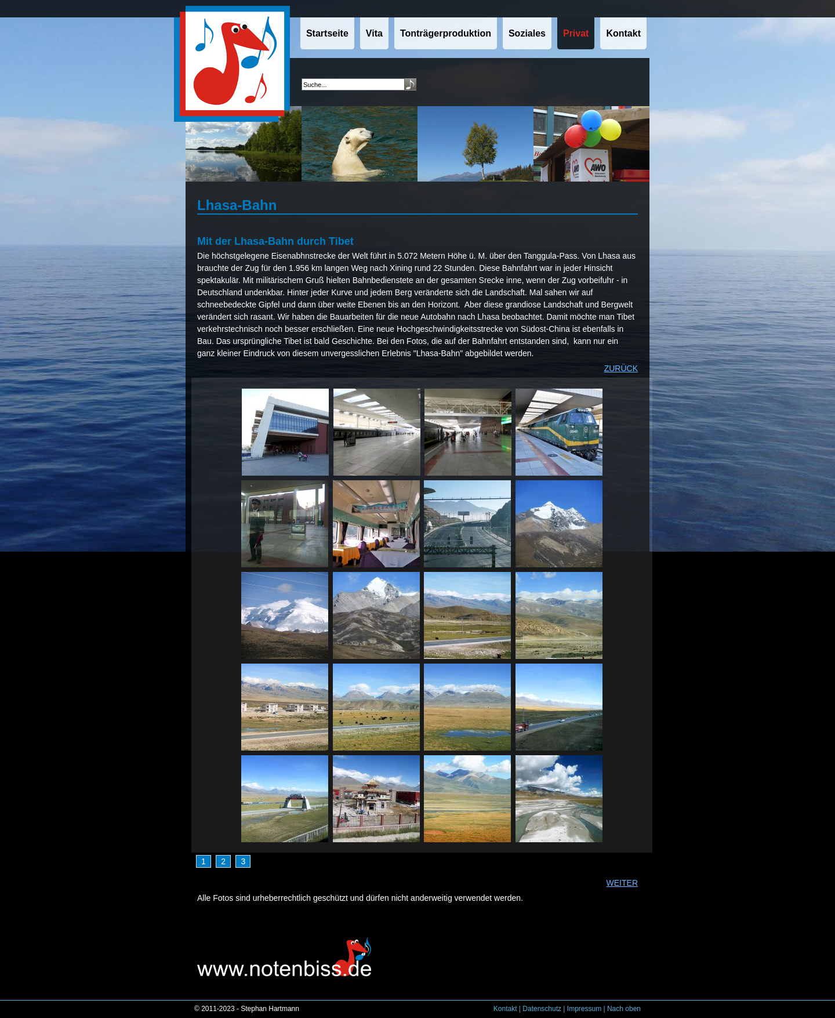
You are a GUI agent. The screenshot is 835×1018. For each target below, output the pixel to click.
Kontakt (505, 1009)
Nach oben (624, 1009)
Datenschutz (541, 1009)
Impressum (584, 1009)
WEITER (622, 882)
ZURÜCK (621, 368)
